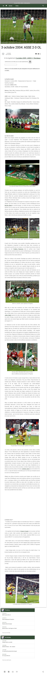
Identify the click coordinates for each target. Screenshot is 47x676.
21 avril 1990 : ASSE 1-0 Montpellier (22, 3)
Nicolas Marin (8, 205)
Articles (10, 5)
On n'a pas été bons (6, 655)
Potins (17, 5)
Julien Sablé (8, 315)
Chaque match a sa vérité (7, 641)
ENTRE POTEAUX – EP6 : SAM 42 (8, 646)
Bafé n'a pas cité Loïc (6, 614)
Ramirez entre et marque (7, 623)
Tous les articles (6, 660)
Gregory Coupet (24, 531)
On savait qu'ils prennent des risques (9, 650)
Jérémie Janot (25, 468)
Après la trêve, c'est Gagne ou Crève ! (9, 628)
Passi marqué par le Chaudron (8, 619)
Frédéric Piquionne (18, 249)
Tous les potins (6, 632)
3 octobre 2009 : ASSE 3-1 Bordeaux (28, 58)
